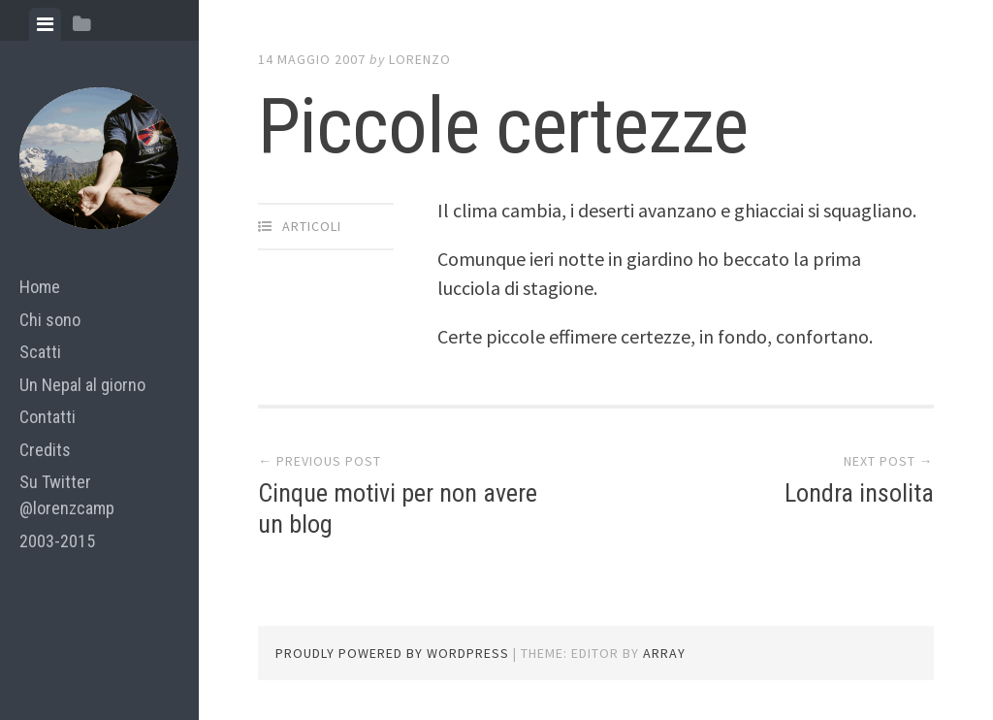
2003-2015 (57, 541)
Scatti (40, 352)
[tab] (45, 24)
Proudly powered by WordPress (392, 653)
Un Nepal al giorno (82, 385)
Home (39, 287)
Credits (45, 450)
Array (664, 653)
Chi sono (49, 320)
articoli (311, 226)
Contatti (47, 417)
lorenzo (420, 59)
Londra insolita (859, 492)
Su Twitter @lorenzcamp (66, 495)
